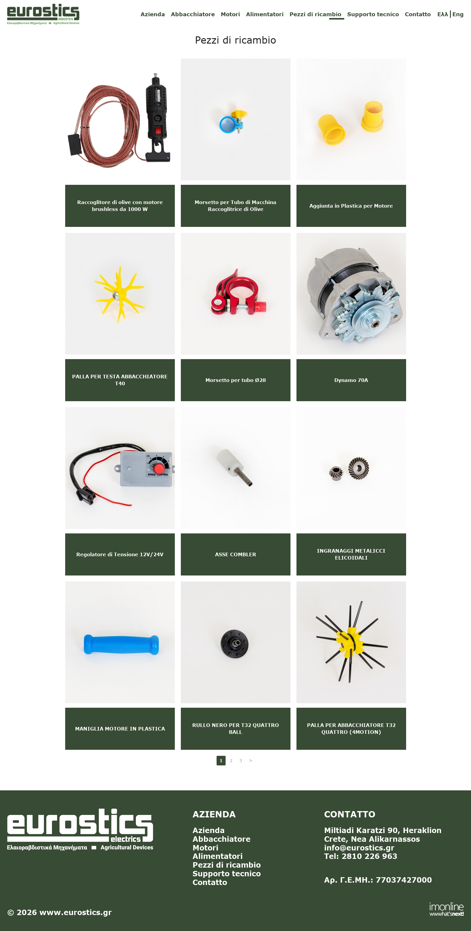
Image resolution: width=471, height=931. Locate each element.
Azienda (153, 14)
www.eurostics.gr (75, 912)
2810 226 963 (369, 856)
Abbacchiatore (193, 14)
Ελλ (442, 14)
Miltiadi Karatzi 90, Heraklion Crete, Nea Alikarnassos (383, 834)
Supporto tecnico (373, 14)
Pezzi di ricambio (315, 14)
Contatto (418, 14)
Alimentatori (265, 14)
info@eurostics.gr (359, 847)
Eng (458, 14)
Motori (230, 14)
